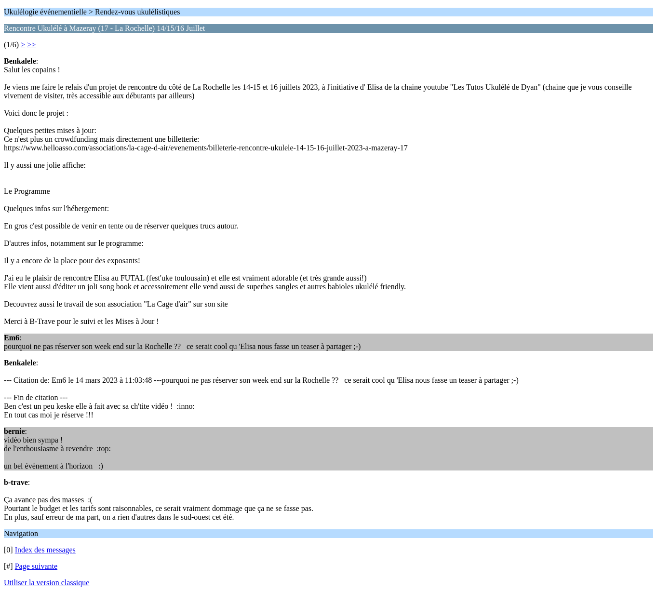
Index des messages (45, 550)
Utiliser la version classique (46, 582)
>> (31, 44)
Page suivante (36, 566)
